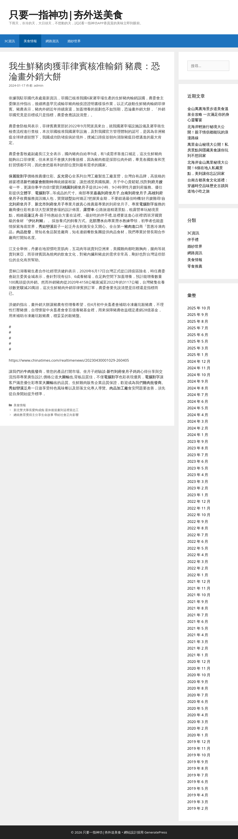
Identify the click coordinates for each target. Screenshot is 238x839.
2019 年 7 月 (197, 775)
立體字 (25, 192)
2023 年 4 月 (197, 474)
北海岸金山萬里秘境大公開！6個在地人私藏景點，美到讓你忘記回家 (207, 168)
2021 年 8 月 (197, 608)
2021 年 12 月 (199, 581)
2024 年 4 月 (197, 414)
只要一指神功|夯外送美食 (66, 14)
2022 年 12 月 (199, 501)
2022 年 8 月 (197, 528)
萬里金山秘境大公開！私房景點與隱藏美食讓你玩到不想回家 (207, 150)
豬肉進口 (131, 226)
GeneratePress (155, 832)
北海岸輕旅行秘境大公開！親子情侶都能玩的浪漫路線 (207, 132)
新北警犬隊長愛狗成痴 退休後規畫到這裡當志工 (46, 410)
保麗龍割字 (18, 176)
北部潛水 (96, 220)
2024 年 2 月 (197, 428)
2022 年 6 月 (197, 541)
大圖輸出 (65, 376)
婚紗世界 (74, 41)
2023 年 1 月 (197, 494)
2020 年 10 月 (199, 674)
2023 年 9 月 (197, 441)
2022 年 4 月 (197, 554)
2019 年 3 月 (197, 801)
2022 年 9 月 (197, 521)
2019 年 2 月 (197, 808)
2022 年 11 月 (199, 508)
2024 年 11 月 (199, 367)
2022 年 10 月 (199, 514)
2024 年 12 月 (199, 361)
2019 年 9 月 (197, 761)
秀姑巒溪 (46, 226)
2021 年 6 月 (197, 621)
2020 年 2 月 (197, 728)
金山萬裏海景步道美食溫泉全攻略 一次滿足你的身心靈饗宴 (208, 114)
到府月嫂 (155, 181)
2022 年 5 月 (197, 548)
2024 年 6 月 (197, 401)
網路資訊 (52, 41)
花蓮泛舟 (31, 215)
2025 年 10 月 (199, 307)
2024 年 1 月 (197, 434)
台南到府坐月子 (134, 192)
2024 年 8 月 (197, 388)
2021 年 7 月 (197, 614)
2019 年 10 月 (199, 754)
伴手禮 (193, 239)
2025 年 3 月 (197, 347)
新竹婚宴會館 (35, 181)
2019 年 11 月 (199, 748)
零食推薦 (194, 266)
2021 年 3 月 (197, 641)
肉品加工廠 (118, 388)
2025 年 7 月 (197, 327)
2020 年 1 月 (197, 734)
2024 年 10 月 (199, 374)
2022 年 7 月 (197, 534)
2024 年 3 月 (197, 421)
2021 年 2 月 (197, 648)
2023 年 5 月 (197, 468)
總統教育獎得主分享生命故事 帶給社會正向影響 (46, 415)
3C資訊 (9, 41)
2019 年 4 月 (197, 794)
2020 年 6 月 (197, 701)
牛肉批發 (31, 371)
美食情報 (30, 41)
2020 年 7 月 (197, 694)
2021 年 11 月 (199, 588)
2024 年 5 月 (197, 407)
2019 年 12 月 (199, 741)
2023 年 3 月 (197, 481)
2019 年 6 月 (197, 781)
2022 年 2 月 (197, 568)
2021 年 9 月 (197, 601)
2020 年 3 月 (197, 721)
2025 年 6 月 (197, 334)
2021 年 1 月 (197, 654)
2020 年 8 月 (197, 688)
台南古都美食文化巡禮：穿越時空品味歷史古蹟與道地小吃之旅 (207, 185)
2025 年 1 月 (197, 354)
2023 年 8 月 (197, 447)
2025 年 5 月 (197, 341)
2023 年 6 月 (197, 461)
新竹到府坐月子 (120, 371)
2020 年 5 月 (197, 708)
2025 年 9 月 (197, 314)
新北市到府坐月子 (50, 204)
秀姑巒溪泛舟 (20, 388)
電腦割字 (42, 192)
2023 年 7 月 (197, 454)
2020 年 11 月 (199, 668)
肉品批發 (23, 231)
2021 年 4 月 (197, 634)
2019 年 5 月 (197, 788)
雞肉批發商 (152, 382)
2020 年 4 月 (197, 714)
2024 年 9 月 (197, 381)
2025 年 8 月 (197, 321)
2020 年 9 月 (197, 681)
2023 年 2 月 (197, 487)
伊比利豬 (35, 220)
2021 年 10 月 (199, 594)
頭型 (68, 198)
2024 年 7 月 (197, 394)
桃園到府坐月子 (76, 187)
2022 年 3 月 (197, 561)
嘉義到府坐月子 (107, 192)
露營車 (88, 209)
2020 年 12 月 (199, 661)
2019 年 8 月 (197, 768)
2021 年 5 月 (197, 628)
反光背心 (64, 176)
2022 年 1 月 (197, 574)
